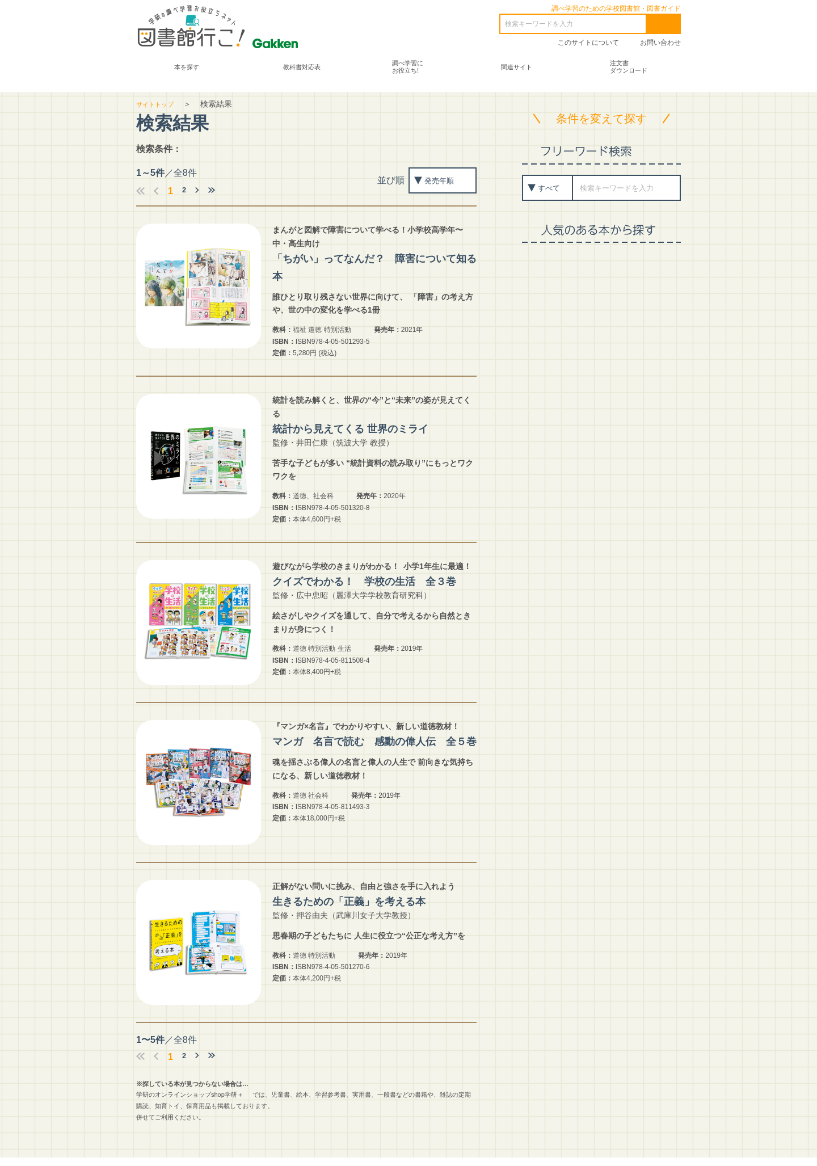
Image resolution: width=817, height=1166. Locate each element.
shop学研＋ (227, 1103)
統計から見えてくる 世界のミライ (370, 427)
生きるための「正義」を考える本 (368, 910)
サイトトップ (160, 102)
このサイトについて (588, 43)
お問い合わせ (660, 43)
